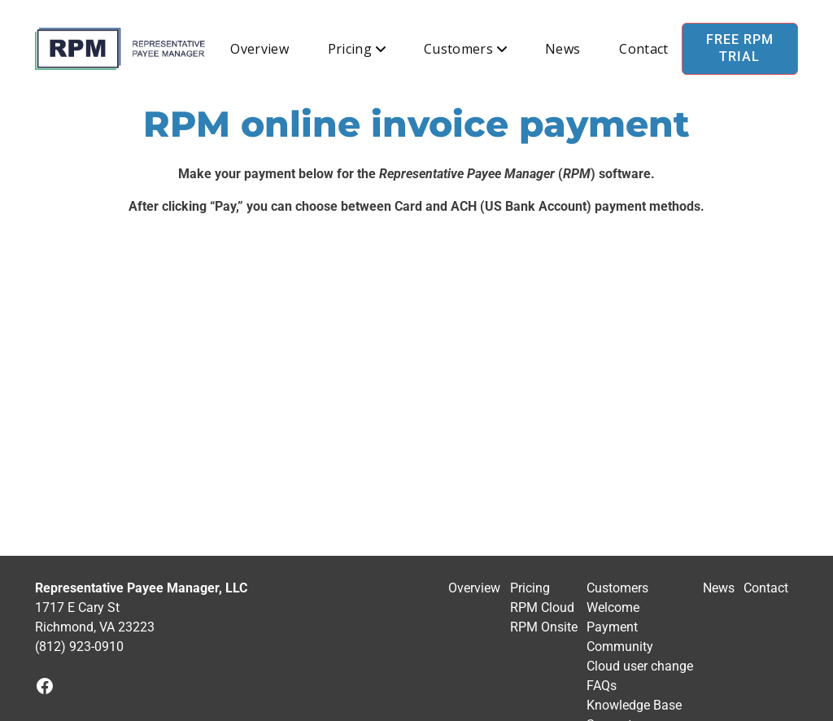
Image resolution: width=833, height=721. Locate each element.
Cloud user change (640, 666)
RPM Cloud (542, 607)
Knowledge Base (634, 705)
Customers (458, 49)
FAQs (602, 685)
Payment (612, 627)
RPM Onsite (544, 627)
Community (620, 646)
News (562, 49)
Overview (259, 49)
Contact (643, 49)
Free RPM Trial (740, 48)
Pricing (350, 49)
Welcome (613, 607)
